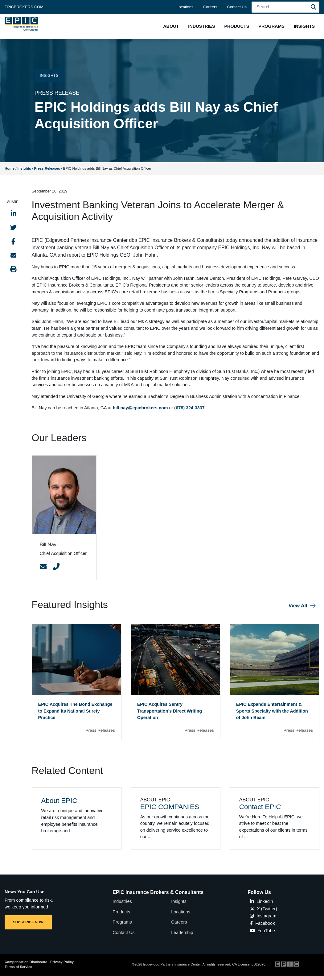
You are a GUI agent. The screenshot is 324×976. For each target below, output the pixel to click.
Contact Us (237, 7)
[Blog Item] (76, 682)
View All (298, 605)
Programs (122, 922)
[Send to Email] (13, 255)
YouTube (262, 930)
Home (9, 168)
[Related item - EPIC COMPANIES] (175, 818)
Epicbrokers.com (24, 7)
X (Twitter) (263, 908)
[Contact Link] (43, 567)
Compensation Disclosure (26, 962)
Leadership (182, 932)
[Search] (313, 7)
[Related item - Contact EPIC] (274, 818)
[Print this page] (13, 269)
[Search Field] (285, 7)
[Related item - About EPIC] (77, 818)
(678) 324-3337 (189, 407)
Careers (210, 7)
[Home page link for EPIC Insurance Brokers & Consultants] (22, 23)
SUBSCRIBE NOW (28, 922)
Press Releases (47, 168)
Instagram (263, 915)
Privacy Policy (62, 962)
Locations (184, 7)
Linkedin (261, 901)
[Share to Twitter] (13, 227)
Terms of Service (18, 967)
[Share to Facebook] (13, 241)
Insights (24, 168)
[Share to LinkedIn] (13, 213)
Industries (122, 901)
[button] (170, 26)
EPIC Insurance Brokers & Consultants (158, 892)
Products (121, 911)
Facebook (262, 923)
